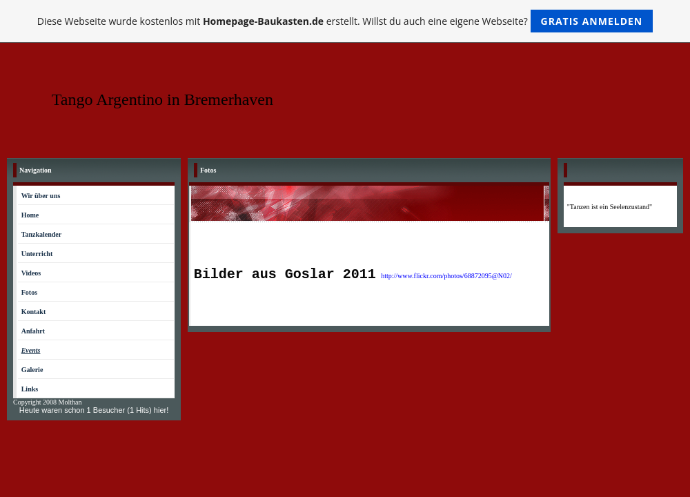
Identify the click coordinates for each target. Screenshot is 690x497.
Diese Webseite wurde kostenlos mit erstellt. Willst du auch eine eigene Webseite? (345, 21)
